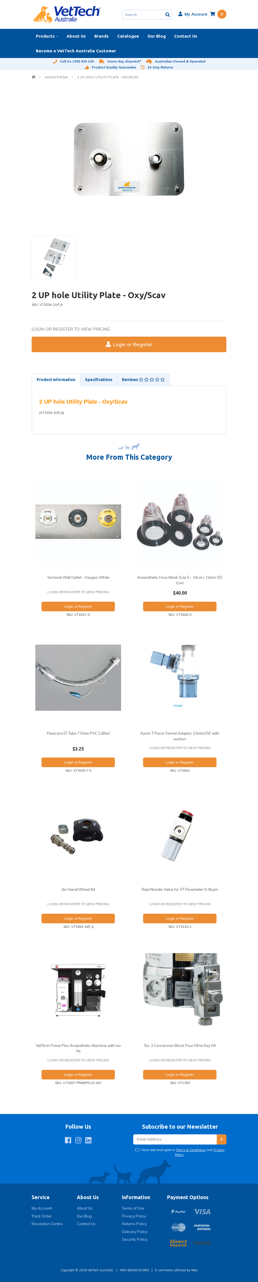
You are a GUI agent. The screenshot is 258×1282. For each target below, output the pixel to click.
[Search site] (168, 15)
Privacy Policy (134, 1216)
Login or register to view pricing (71, 329)
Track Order (42, 1216)
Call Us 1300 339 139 (73, 61)
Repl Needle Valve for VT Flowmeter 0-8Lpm (180, 889)
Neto (194, 1270)
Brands (101, 36)
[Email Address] (175, 1139)
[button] (192, 14)
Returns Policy (134, 1223)
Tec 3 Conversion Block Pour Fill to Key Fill (180, 1045)
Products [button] (45, 36)
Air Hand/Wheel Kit (78, 889)
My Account (42, 1208)
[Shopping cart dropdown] (218, 14)
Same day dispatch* (120, 61)
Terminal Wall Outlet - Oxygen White (78, 577)
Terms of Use (133, 1208)
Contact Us (185, 36)
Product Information (56, 379)
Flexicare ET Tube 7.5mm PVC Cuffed (78, 733)
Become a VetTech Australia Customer (76, 50)
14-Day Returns (157, 67)
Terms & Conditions (191, 1150)
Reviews (143, 379)
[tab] (56, 379)
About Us (76, 36)
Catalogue (128, 36)
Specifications (98, 379)
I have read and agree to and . (182, 1152)
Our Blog (156, 36)
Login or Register (129, 344)
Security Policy (134, 1239)
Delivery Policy (135, 1231)
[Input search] (143, 15)
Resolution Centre (47, 1223)
